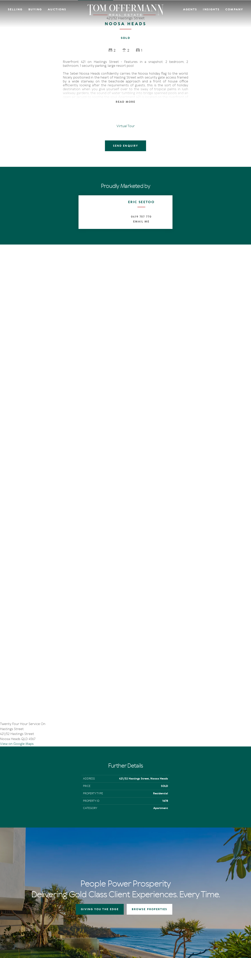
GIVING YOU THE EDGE (100, 766)
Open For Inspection (157, 863)
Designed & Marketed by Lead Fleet (217, 925)
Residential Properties (158, 853)
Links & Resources (218, 868)
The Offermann (187, 853)
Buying (35, 9)
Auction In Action (125, 863)
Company (234, 9)
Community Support (220, 863)
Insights (211, 9)
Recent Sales (122, 868)
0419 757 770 (141, 216)
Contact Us (215, 858)
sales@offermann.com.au (33, 868)
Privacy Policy (40, 925)
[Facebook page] (17, 897)
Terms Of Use (23, 925)
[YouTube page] (28, 897)
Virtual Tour (125, 126)
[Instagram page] (23, 897)
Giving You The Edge (126, 853)
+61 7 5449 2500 (27, 874)
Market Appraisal (124, 873)
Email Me (141, 221)
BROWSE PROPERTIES (149, 766)
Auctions (57, 9)
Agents (190, 9)
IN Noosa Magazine (190, 858)
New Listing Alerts (156, 868)
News (181, 863)
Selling (15, 9)
